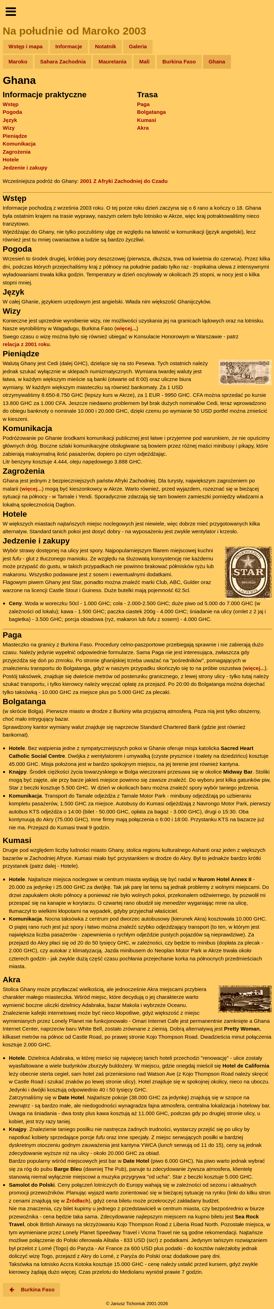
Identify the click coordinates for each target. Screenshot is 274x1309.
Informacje (68, 46)
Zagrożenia (17, 152)
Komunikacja (19, 144)
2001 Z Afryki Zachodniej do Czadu (124, 181)
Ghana (217, 61)
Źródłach (77, 1201)
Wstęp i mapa (25, 46)
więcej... (126, 328)
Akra (143, 128)
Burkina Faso (179, 61)
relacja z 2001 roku (26, 344)
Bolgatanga (151, 112)
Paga (143, 104)
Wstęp (11, 104)
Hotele (11, 159)
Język (10, 120)
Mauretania (112, 61)
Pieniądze (15, 136)
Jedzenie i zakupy (25, 168)
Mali (144, 61)
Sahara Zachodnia (63, 61)
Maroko (17, 61)
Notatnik (105, 46)
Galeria (138, 46)
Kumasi (146, 120)
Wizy (9, 128)
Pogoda (12, 112)
